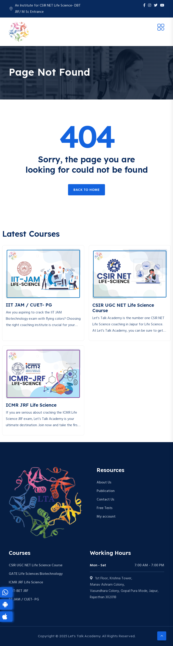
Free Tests (104, 508)
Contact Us (105, 500)
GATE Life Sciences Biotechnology (36, 574)
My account (106, 517)
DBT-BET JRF (18, 591)
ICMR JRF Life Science (26, 582)
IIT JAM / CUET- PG (24, 599)
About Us (104, 482)
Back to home (86, 190)
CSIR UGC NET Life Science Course (35, 565)
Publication (106, 491)
